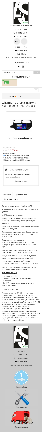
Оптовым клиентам (21, 77)
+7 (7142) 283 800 (21, 33)
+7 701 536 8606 (21, 36)
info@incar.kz (21, 50)
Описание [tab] (7, 194)
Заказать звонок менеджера (21, 366)
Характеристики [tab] (21, 194)
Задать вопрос (21, 181)
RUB (16, 41)
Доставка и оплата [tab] (10, 199)
